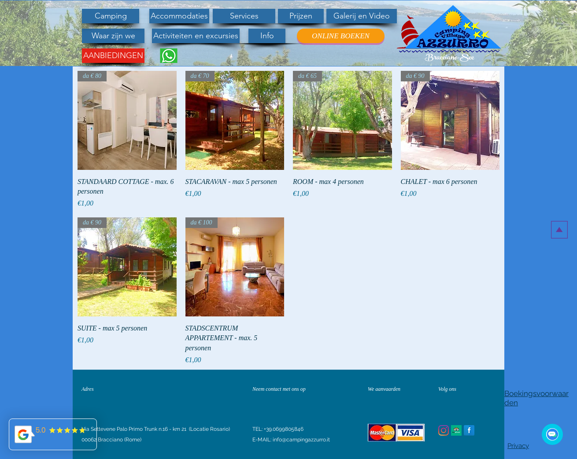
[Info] (266, 36)
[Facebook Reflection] (469, 430)
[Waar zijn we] (113, 36)
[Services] (244, 16)
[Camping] (110, 16)
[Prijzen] (301, 16)
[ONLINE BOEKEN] (341, 36)
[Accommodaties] (179, 16)
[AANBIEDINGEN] (113, 55)
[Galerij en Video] (361, 16)
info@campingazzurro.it (301, 440)
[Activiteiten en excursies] (196, 36)
